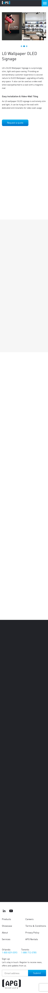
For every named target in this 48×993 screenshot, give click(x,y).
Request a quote (15, 122)
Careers (29, 919)
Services (6, 939)
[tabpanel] (24, 26)
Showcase (7, 925)
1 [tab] (21, 46)
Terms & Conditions (35, 925)
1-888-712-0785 (28, 952)
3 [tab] (26, 46)
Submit (37, 973)
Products (6, 919)
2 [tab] (24, 46)
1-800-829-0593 (9, 952)
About (5, 932)
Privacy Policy (32, 932)
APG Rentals (31, 939)
